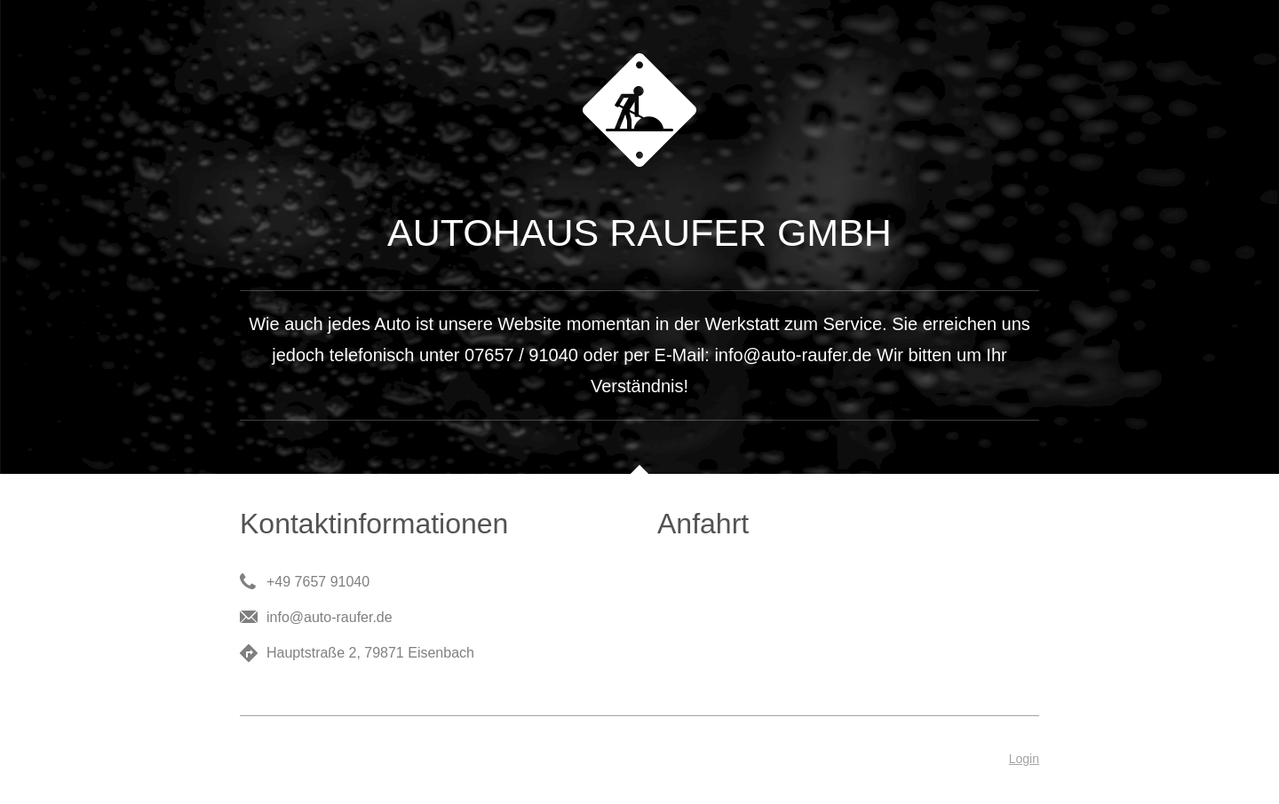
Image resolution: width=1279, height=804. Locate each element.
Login (1024, 759)
